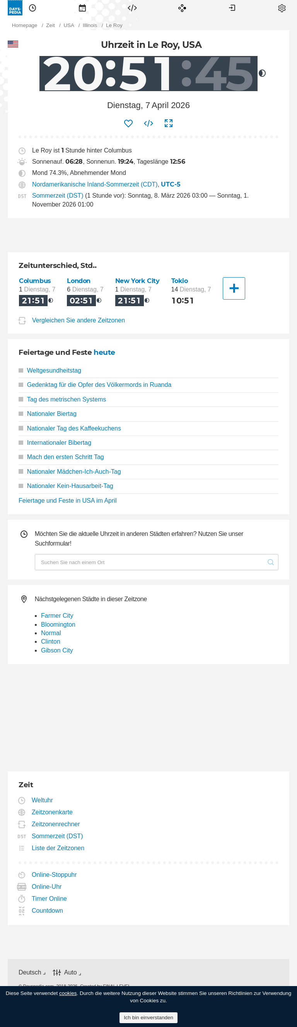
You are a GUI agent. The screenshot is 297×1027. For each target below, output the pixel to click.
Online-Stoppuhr (54, 874)
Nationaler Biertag (48, 413)
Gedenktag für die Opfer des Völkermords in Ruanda (95, 384)
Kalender (82, 7)
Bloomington (58, 624)
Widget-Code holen (148, 123)
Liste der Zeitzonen (58, 848)
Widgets (132, 7)
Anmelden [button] (232, 7)
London (78, 281)
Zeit (32, 7)
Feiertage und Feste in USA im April (67, 500)
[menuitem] (32, 7)
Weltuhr (42, 800)
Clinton (50, 641)
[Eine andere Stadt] (234, 288)
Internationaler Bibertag (55, 442)
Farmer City (57, 615)
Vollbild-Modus (168, 123)
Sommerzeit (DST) (57, 195)
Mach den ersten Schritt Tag (61, 457)
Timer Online (49, 898)
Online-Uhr (46, 886)
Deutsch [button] (30, 972)
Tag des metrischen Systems (62, 399)
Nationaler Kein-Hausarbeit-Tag (66, 486)
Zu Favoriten (128, 123)
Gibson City (57, 650)
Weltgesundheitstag (50, 370)
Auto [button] (70, 972)
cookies (68, 993)
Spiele (182, 7)
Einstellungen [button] (282, 7)
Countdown (47, 910)
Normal (51, 633)
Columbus (35, 281)
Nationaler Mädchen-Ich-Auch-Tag (70, 471)
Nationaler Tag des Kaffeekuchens (70, 428)
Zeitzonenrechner (56, 824)
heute (104, 352)
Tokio (179, 281)
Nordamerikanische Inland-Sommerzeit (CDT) (95, 184)
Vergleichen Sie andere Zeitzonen (78, 320)
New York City (137, 281)
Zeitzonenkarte (52, 812)
